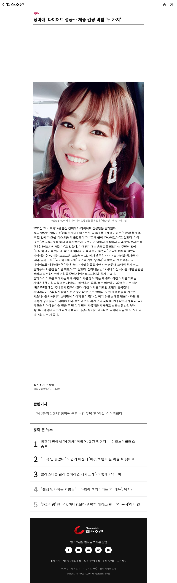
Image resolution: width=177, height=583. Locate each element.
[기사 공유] (164, 4)
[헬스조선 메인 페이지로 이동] (15, 4)
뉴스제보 (122, 561)
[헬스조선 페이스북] (69, 550)
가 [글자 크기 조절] (171, 4)
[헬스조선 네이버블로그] (88, 550)
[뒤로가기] (3, 4)
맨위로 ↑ (75, 568)
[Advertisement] (88, 49)
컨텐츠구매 (108, 561)
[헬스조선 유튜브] (78, 550)
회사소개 (55, 561)
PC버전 (64, 568)
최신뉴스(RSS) (90, 568)
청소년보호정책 (92, 561)
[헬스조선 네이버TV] (108, 550)
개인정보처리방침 (72, 561)
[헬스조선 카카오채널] (98, 550)
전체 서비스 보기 (108, 568)
